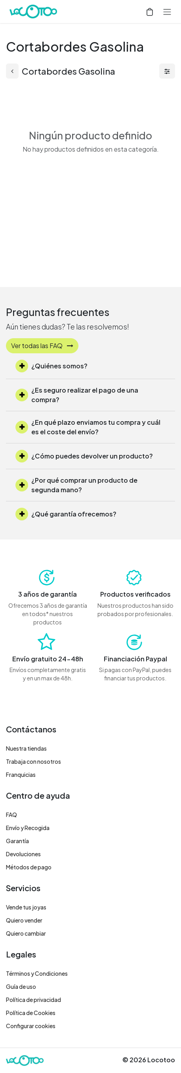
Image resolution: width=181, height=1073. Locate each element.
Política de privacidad (33, 999)
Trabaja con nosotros (33, 761)
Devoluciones (23, 853)
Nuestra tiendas (26, 748)
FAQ (11, 814)
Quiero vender (24, 920)
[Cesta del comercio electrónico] (149, 11)
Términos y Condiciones (37, 973)
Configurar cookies (30, 1025)
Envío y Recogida (28, 827)
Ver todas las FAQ (42, 345)
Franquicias (21, 774)
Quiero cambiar (26, 933)
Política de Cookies (30, 1012)
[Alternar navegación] (167, 11)
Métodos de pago (28, 867)
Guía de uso (21, 986)
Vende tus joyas (26, 907)
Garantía (17, 840)
